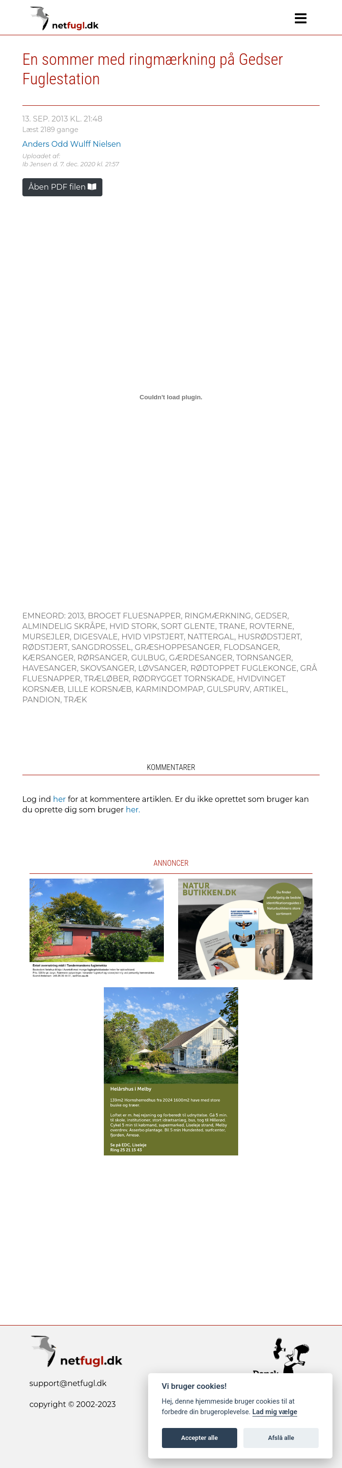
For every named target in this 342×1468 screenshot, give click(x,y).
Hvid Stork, (135, 626)
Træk (75, 699)
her (59, 799)
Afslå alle (281, 1437)
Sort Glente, (190, 626)
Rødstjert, (46, 647)
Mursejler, (47, 636)
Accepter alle (199, 1437)
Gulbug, (150, 657)
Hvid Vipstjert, (154, 636)
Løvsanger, (164, 668)
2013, (78, 615)
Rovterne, (271, 626)
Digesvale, (97, 636)
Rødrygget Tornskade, (184, 678)
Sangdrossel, (103, 647)
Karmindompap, (171, 689)
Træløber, (108, 678)
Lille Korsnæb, (101, 689)
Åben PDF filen (63, 187)
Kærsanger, (50, 657)
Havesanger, (51, 668)
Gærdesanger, (202, 657)
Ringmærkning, (219, 615)
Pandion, (43, 699)
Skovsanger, (109, 668)
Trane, (234, 626)
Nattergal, (212, 636)
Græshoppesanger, (179, 647)
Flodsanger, (251, 647)
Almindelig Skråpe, (66, 626)
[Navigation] (301, 19)
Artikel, (270, 689)
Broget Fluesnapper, (136, 615)
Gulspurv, (230, 689)
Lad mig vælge (274, 1412)
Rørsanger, (104, 657)
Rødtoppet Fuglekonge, (246, 668)
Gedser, (272, 615)
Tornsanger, (264, 657)
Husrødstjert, (270, 636)
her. (133, 809)
